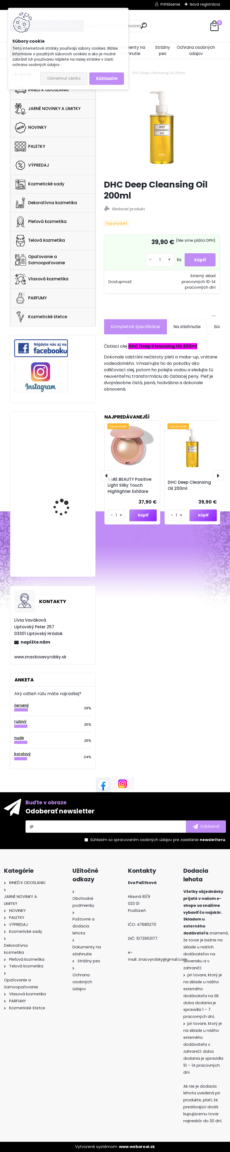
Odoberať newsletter (59, 811)
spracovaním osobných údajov (143, 839)
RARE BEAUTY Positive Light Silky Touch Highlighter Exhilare (129, 485)
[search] (144, 26)
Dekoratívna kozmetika (46, 202)
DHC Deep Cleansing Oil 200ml (189, 485)
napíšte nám (35, 642)
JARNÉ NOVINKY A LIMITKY (48, 109)
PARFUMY (31, 298)
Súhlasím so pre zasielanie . (158, 839)
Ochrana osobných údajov (196, 50)
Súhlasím (107, 78)
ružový (20, 721)
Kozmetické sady (39, 184)
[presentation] (106, 475)
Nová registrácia (205, 4)
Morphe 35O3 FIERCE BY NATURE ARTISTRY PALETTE (67, 543)
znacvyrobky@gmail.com (162, 959)
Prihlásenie (170, 4)
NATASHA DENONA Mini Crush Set (66, 495)
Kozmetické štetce (41, 316)
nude (19, 737)
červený (21, 705)
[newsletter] (206, 826)
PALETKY (30, 146)
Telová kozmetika (40, 240)
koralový (22, 754)
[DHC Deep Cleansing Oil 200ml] (162, 128)
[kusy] (157, 260)
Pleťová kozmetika (41, 222)
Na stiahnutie (187, 327)
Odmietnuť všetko (64, 78)
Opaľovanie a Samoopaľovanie (40, 260)
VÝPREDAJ (32, 165)
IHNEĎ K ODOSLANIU (42, 90)
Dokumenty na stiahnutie (130, 50)
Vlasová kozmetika (41, 279)
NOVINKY (30, 127)
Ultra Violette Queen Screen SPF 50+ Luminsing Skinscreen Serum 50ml (65, 440)
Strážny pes (162, 50)
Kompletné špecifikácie (135, 327)
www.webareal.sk (137, 1146)
